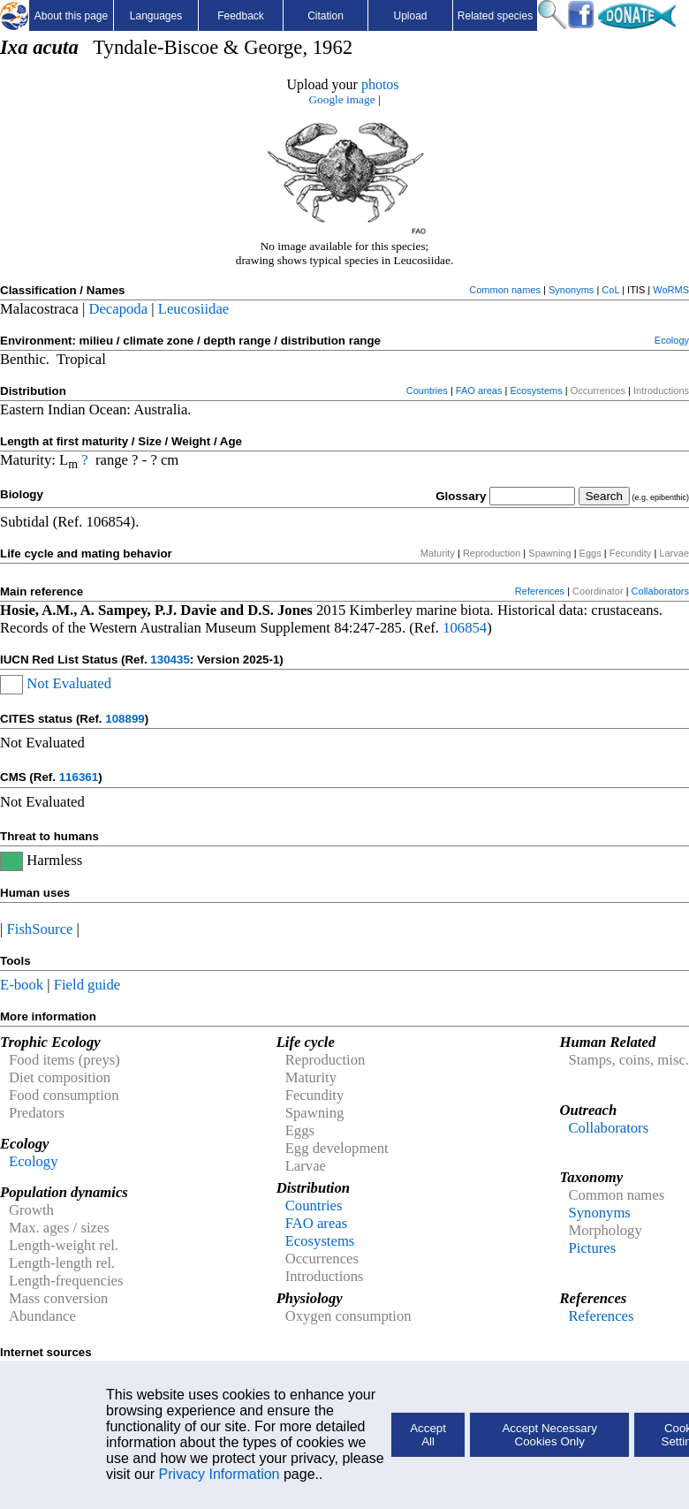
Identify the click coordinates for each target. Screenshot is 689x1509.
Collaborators (660, 591)
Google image (341, 99)
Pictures (592, 1248)
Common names (505, 289)
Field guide (87, 984)
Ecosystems (536, 390)
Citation (325, 16)
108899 (124, 718)
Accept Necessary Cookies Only (549, 1435)
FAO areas (479, 390)
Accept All (428, 1435)
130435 (169, 659)
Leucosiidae (193, 308)
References (539, 591)
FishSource (40, 929)
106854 (465, 627)
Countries (427, 390)
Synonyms (571, 289)
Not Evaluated (68, 683)
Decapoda (118, 308)
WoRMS (671, 289)
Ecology (672, 340)
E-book (21, 984)
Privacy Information (219, 1474)
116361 (78, 777)
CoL (610, 289)
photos (380, 84)
